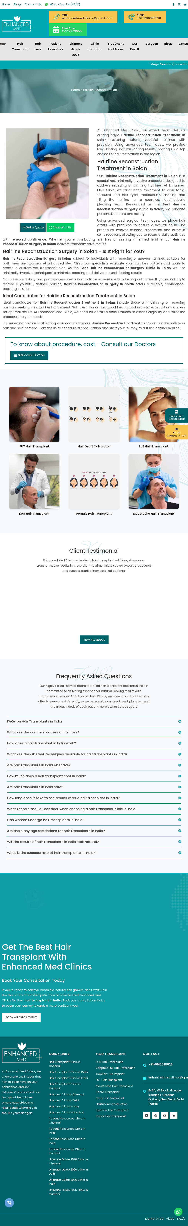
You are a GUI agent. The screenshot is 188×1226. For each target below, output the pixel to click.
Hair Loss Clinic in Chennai (66, 1094)
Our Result (134, 46)
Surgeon (152, 44)
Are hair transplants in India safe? (35, 787)
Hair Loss (38, 46)
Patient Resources (55, 46)
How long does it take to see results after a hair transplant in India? (63, 798)
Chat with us (60, 227)
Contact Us (33, 4)
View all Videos (94, 640)
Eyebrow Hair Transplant (112, 1110)
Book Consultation (176, 432)
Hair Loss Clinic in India (64, 1106)
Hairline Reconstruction (112, 1104)
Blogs (17, 4)
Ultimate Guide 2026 (75, 49)
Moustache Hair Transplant (153, 513)
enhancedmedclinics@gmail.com (87, 18)
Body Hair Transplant (110, 1098)
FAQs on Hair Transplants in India (34, 721)
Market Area (154, 1219)
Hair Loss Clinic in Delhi (64, 1100)
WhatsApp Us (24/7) (62, 4)
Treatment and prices (116, 46)
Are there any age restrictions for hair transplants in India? (56, 830)
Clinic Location (95, 46)
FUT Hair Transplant (34, 446)
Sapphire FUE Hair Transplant (115, 1068)
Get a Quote (33, 227)
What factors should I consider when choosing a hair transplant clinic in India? (72, 809)
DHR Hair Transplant (34, 513)
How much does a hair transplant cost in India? (46, 776)
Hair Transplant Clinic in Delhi (68, 1072)
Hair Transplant (20, 46)
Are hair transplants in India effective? (39, 765)
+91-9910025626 (149, 18)
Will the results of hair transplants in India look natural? (53, 841)
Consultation (72, 30)
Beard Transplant (108, 1092)
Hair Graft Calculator (94, 446)
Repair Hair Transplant (111, 1116)
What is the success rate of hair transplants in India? (51, 852)
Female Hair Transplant (94, 513)
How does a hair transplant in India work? (41, 743)
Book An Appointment (21, 1017)
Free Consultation (29, 355)
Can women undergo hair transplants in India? (45, 820)
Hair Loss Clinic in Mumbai (66, 1112)
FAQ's (181, 1219)
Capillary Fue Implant (110, 1074)
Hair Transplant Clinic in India (68, 1078)
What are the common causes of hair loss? (43, 732)
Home (6, 4)
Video (170, 1219)
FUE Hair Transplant (153, 446)
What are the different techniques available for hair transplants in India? (67, 754)
